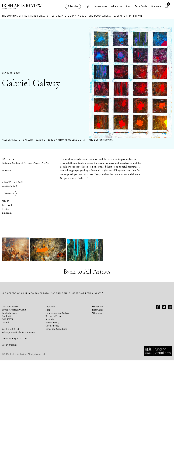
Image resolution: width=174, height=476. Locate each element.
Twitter (6, 209)
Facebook (7, 205)
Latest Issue (100, 6)
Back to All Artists (87, 387)
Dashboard (97, 422)
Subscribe (73, 6)
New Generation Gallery (17, 140)
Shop (128, 6)
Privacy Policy (52, 438)
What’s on (116, 6)
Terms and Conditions (56, 444)
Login (87, 6)
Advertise (49, 434)
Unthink (13, 460)
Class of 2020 (44, 140)
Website (9, 193)
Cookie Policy (52, 441)
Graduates (157, 6)
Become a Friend (53, 431)
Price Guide (141, 6)
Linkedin (7, 212)
